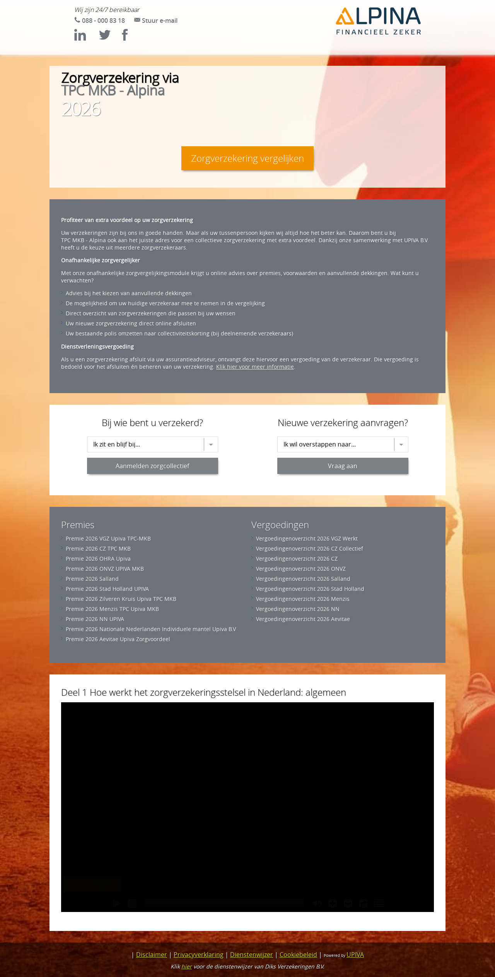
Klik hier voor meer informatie (255, 366)
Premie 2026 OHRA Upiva (98, 558)
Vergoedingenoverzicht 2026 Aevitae (303, 619)
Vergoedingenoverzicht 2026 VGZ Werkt (307, 538)
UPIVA (355, 954)
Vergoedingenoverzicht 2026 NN (298, 609)
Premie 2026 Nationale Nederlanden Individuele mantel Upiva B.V (151, 629)
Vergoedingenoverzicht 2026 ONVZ (301, 568)
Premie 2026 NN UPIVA (95, 619)
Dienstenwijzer (251, 954)
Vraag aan (342, 466)
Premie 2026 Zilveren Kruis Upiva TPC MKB (121, 598)
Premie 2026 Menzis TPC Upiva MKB (112, 609)
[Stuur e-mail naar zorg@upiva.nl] (156, 20)
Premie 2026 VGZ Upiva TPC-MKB (108, 538)
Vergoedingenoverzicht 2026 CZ (297, 558)
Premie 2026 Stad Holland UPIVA (107, 588)
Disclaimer (151, 954)
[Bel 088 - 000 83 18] (99, 20)
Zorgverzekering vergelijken (247, 158)
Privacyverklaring (199, 954)
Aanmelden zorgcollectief (152, 466)
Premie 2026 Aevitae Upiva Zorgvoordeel (118, 639)
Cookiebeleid (298, 954)
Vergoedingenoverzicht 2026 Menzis (303, 598)
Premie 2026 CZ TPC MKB (98, 548)
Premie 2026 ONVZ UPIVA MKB (105, 568)
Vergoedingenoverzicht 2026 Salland (303, 578)
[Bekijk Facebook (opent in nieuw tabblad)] (130, 38)
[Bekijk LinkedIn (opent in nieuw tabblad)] (85, 38)
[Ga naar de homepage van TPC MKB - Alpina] (378, 21)
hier (186, 966)
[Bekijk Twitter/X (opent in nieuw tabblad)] (108, 38)
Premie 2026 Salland (92, 578)
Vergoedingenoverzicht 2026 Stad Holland (310, 588)
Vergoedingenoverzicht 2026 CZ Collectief (309, 548)
